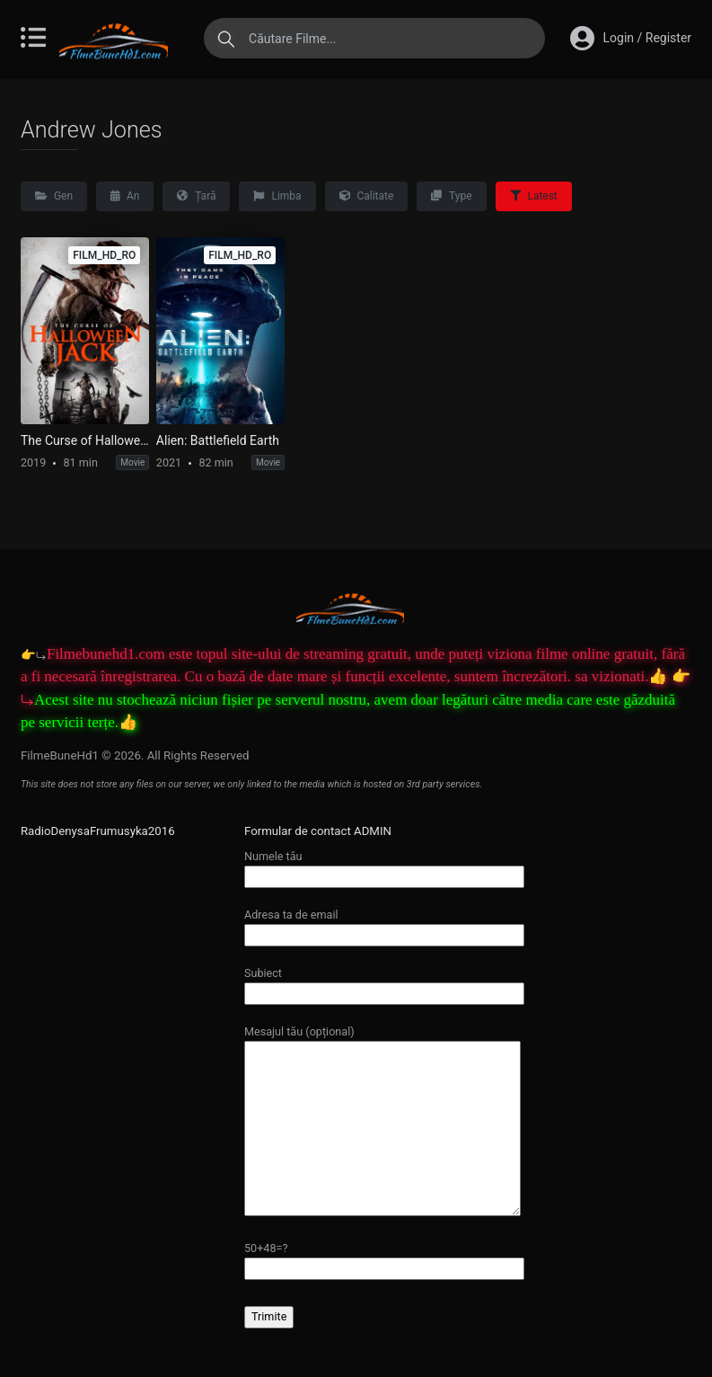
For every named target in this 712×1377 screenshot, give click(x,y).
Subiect (384, 982)
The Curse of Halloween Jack (85, 440)
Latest (534, 196)
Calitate (366, 196)
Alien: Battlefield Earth (217, 440)
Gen (54, 196)
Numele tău (384, 866)
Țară (196, 196)
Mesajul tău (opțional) (382, 1122)
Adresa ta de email (384, 924)
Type (451, 196)
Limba (277, 196)
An (124, 196)
